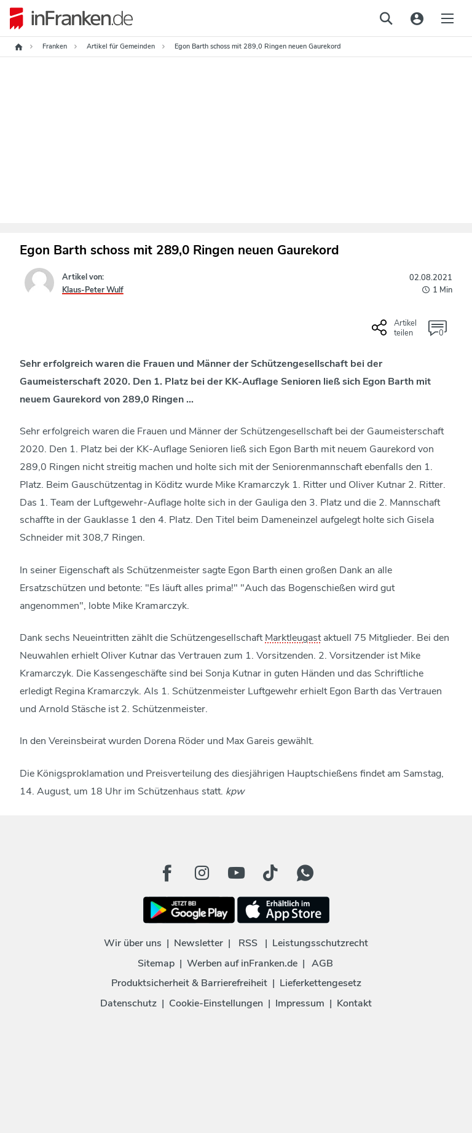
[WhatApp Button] (305, 873)
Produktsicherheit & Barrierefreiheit (189, 983)
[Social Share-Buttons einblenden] (395, 332)
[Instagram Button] (201, 873)
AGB (322, 963)
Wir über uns (133, 943)
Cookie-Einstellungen (216, 1003)
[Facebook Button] (167, 873)
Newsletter (198, 943)
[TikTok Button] (270, 873)
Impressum (299, 1003)
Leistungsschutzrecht (320, 943)
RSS (248, 943)
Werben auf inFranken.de (242, 963)
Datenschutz (128, 1003)
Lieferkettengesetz (320, 983)
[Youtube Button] (236, 873)
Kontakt (354, 1003)
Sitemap (156, 963)
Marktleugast (293, 638)
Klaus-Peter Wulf (93, 290)
